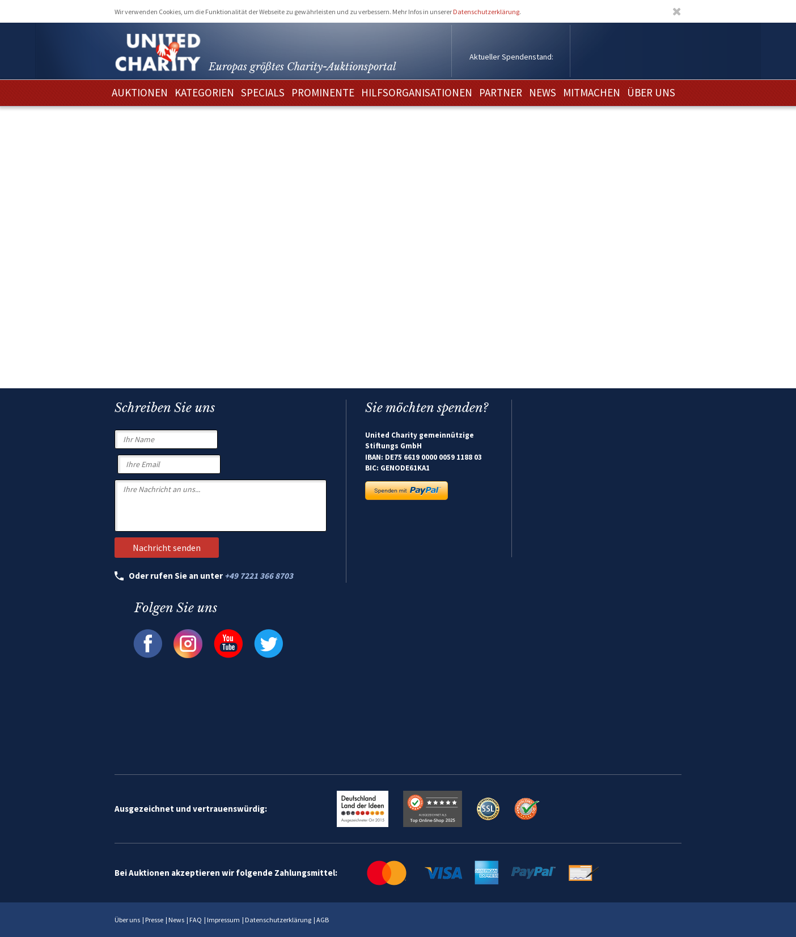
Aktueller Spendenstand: (511, 57)
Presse (154, 919)
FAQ (195, 919)
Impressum (223, 919)
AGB (322, 919)
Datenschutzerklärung (486, 11)
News (176, 919)
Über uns (127, 919)
